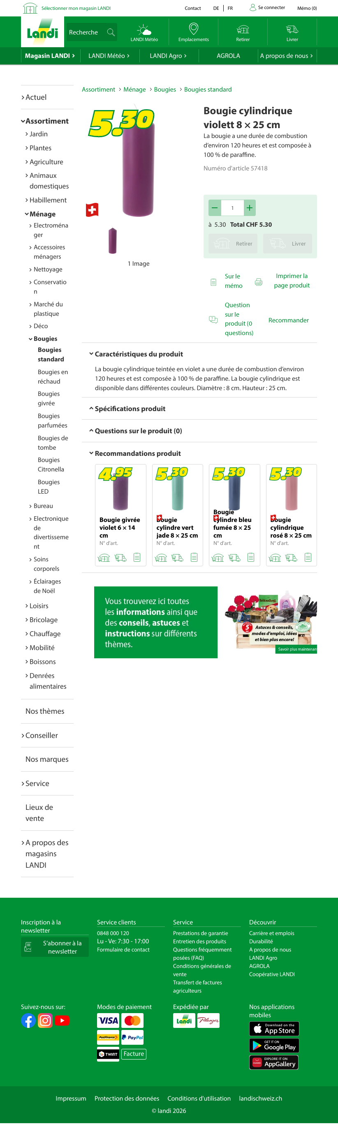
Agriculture (46, 161)
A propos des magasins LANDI (47, 853)
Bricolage (44, 619)
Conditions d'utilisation (199, 1098)
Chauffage (45, 633)
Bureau (43, 506)
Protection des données (127, 1098)
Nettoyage (48, 269)
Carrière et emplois (271, 933)
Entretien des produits (199, 941)
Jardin (39, 133)
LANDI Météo (106, 56)
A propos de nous (284, 56)
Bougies (45, 339)
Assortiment (47, 121)
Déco (41, 326)
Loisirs (39, 605)
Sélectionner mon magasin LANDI (76, 8)
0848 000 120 (113, 933)
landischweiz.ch (260, 1098)
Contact (193, 8)
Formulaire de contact (123, 949)
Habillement (48, 200)
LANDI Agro (166, 56)
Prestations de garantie (200, 933)
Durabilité (261, 941)
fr (230, 8)
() (307, 8)
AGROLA (228, 56)
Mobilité (42, 647)
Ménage (43, 213)
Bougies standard (208, 89)
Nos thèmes (45, 711)
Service (37, 783)
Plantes (40, 147)
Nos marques (47, 759)
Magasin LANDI (47, 56)
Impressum (71, 1098)
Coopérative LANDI (272, 974)
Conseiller (41, 735)
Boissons (43, 661)
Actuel (35, 97)
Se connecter (271, 8)
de (216, 8)
